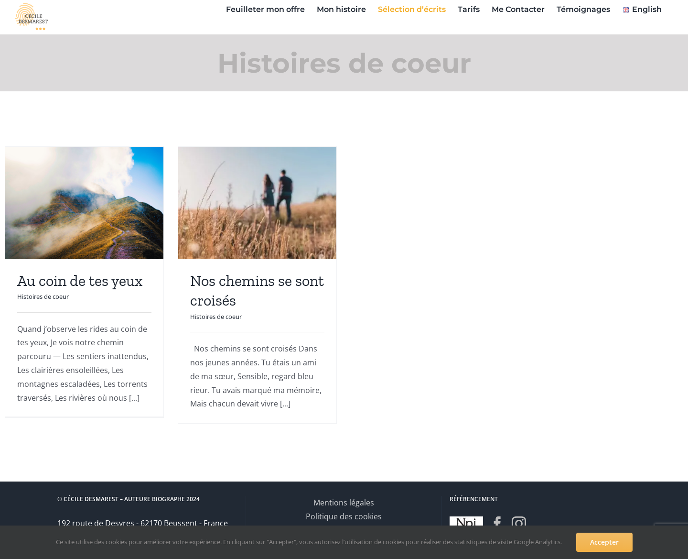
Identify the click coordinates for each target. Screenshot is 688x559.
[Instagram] (519, 523)
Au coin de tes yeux (79, 281)
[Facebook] (497, 523)
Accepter (604, 542)
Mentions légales (343, 502)
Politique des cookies (344, 516)
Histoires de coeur (43, 296)
